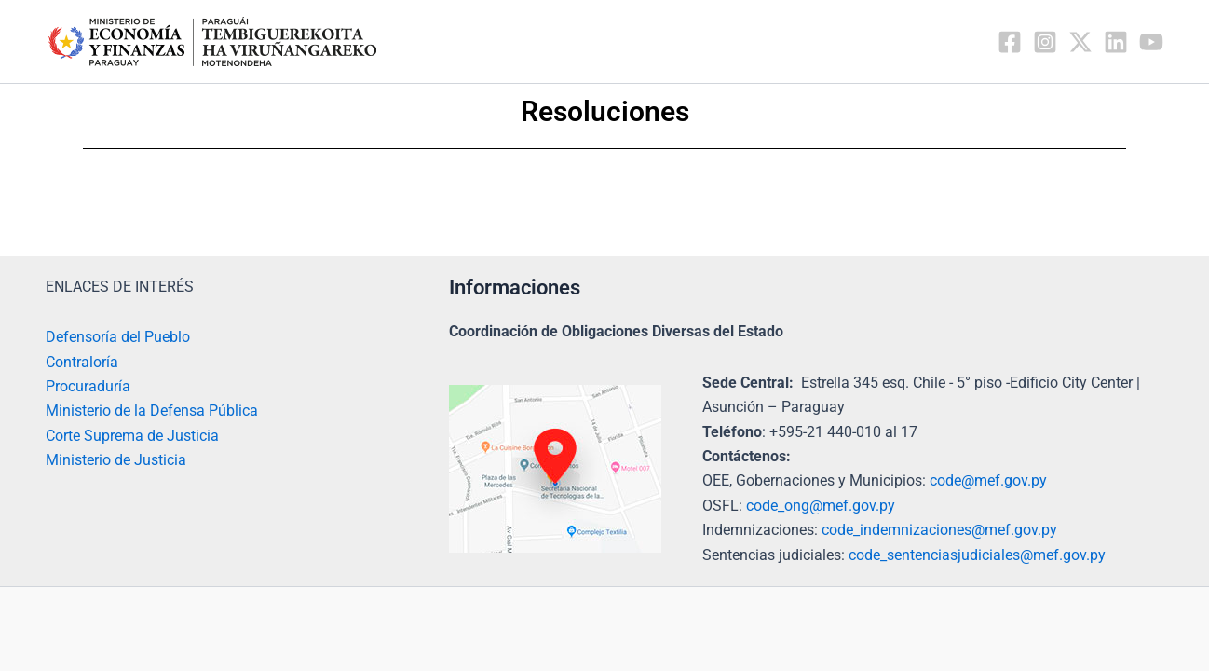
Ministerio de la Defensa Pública (152, 410)
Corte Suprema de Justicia (132, 436)
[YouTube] (1151, 42)
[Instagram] (1045, 42)
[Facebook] (1010, 42)
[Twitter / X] (1080, 42)
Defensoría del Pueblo (118, 337)
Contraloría (82, 362)
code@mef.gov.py (988, 480)
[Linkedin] (1116, 42)
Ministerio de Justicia (116, 460)
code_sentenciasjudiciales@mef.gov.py (977, 555)
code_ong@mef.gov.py (820, 505)
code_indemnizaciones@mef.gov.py (939, 530)
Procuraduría (88, 386)
